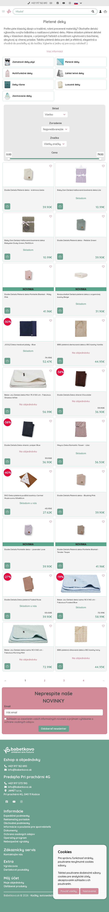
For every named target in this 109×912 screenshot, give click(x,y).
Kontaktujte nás (13, 854)
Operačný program (15, 837)
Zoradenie (55, 123)
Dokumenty (10, 830)
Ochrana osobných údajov (19, 834)
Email (7, 706)
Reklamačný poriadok (17, 819)
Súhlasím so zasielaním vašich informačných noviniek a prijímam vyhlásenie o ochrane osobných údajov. (48, 720)
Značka (54, 137)
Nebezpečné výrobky (16, 841)
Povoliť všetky (69, 891)
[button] (3, 11)
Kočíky (34, 895)
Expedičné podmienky (17, 815)
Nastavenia (89, 891)
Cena (54, 152)
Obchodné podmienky (17, 823)
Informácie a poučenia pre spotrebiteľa (27, 826)
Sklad (55, 108)
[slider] (8, 158)
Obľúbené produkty (15, 886)
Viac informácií (54, 51)
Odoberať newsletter (53, 728)
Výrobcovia (11, 866)
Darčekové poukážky (16, 869)
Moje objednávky (14, 882)
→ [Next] (103, 680)
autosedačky (47, 895)
